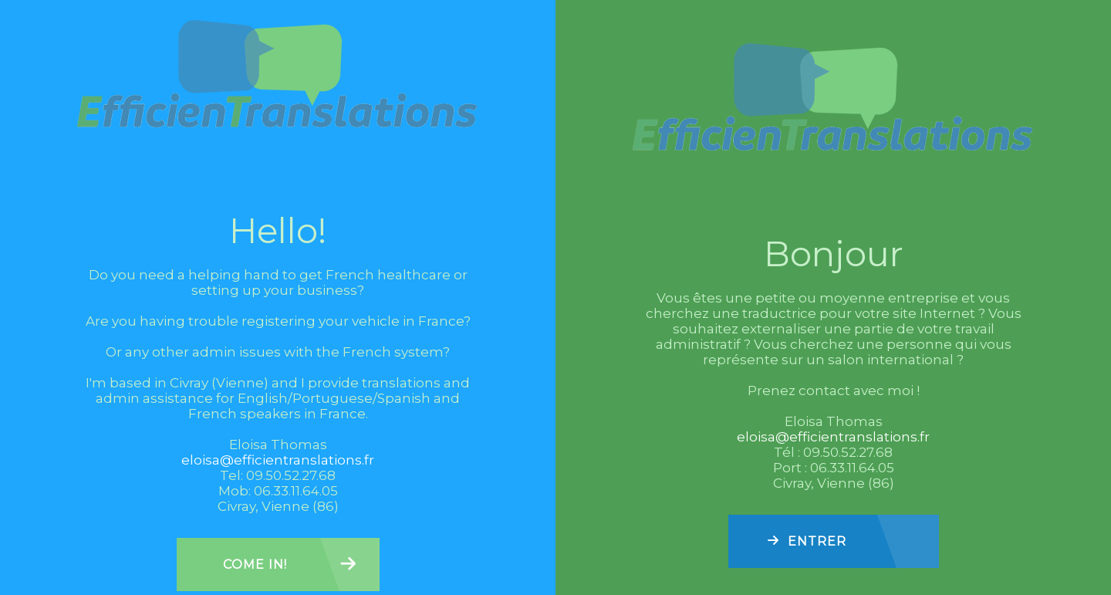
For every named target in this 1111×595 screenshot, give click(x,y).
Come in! (255, 564)
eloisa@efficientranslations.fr (277, 460)
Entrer (817, 541)
